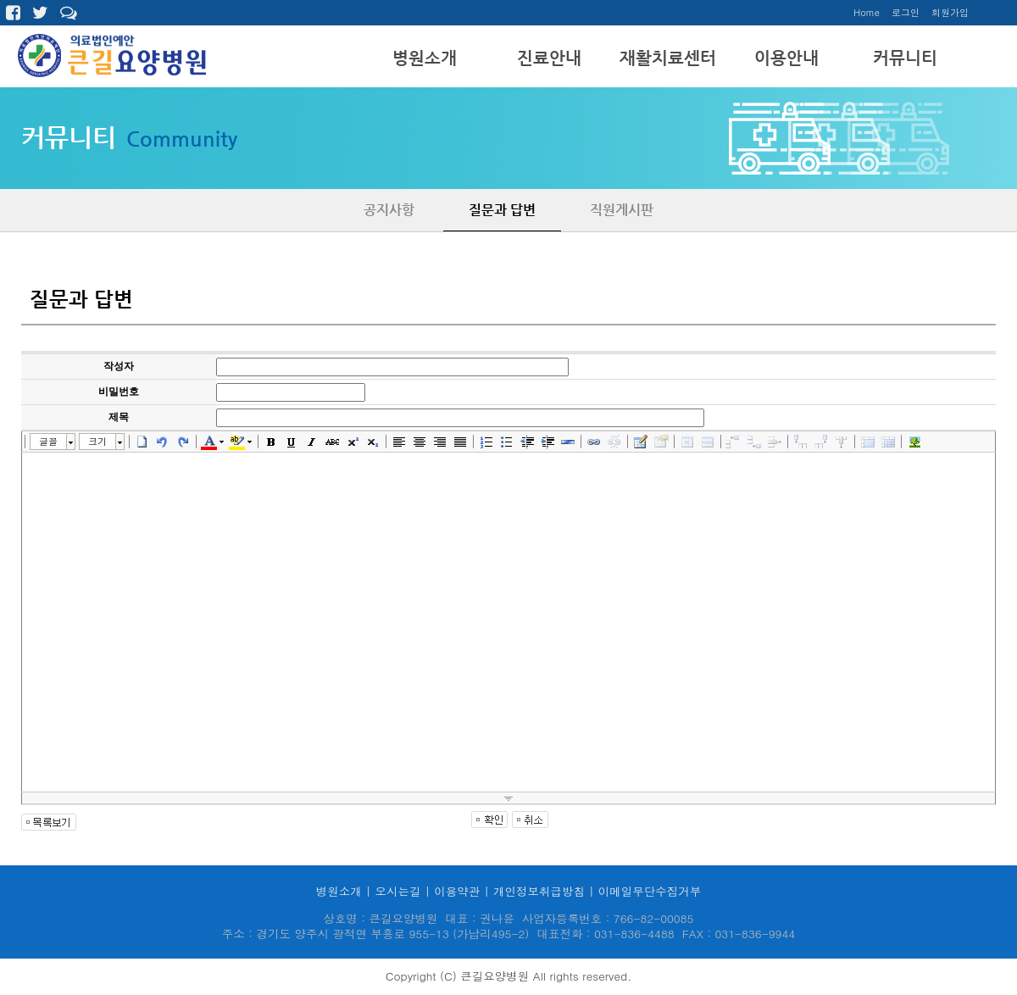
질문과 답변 (502, 210)
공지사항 (389, 210)
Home (866, 12)
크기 (97, 441)
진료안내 (549, 58)
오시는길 (397, 891)
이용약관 (457, 891)
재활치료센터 (668, 58)
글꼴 (48, 441)
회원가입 (950, 12)
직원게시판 (621, 210)
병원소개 (424, 58)
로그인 (906, 12)
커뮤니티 (905, 58)
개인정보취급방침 (539, 891)
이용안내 (786, 58)
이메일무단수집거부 (650, 891)
